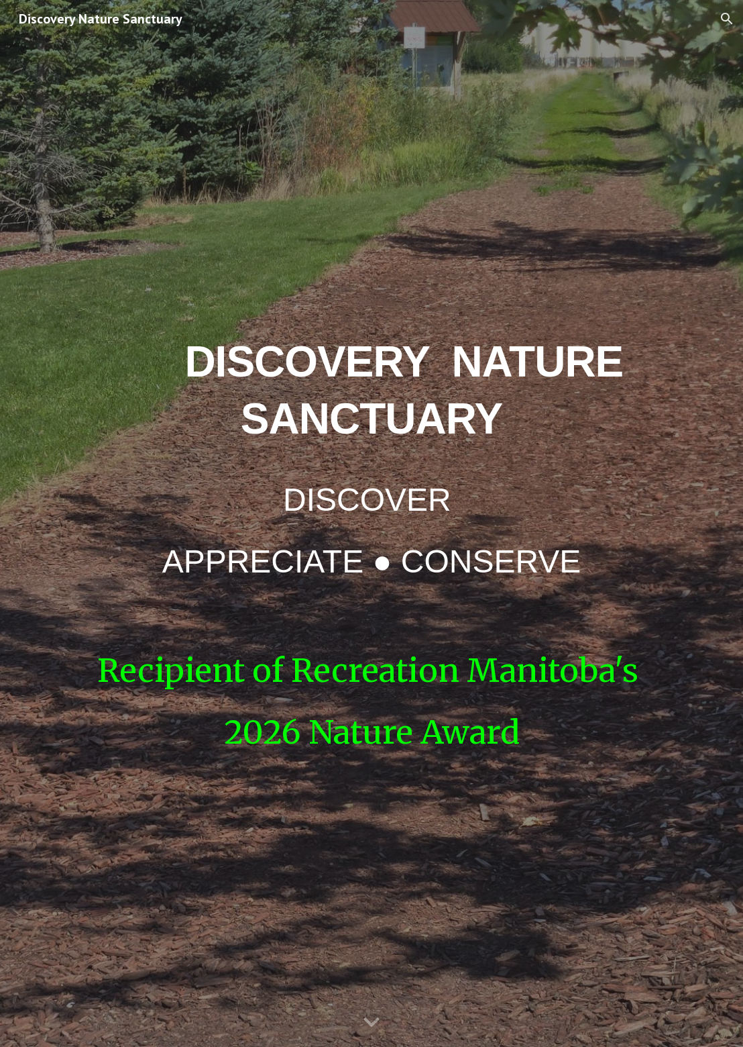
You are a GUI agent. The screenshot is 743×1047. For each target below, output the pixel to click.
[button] (727, 19)
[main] (372, 457)
